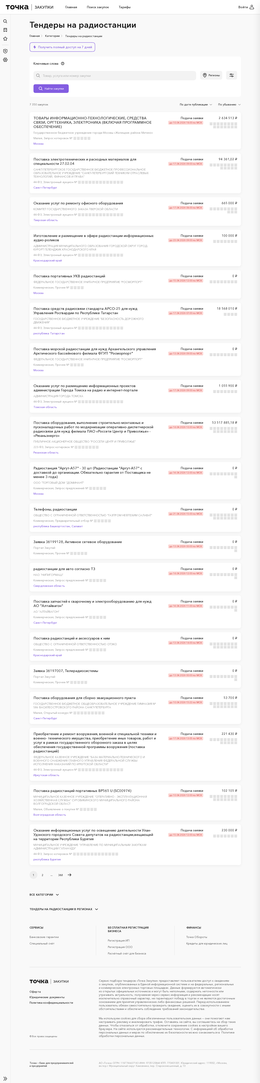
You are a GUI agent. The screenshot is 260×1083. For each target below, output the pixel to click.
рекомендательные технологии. (168, 1029)
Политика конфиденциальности (51, 1002)
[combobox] (196, 104)
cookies (126, 1018)
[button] (62, 47)
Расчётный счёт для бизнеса (127, 953)
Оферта (35, 991)
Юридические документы (47, 997)
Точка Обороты (196, 937)
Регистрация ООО (120, 947)
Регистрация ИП (118, 940)
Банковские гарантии (44, 937)
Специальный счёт (42, 943)
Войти (246, 7)
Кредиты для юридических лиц (207, 943)
